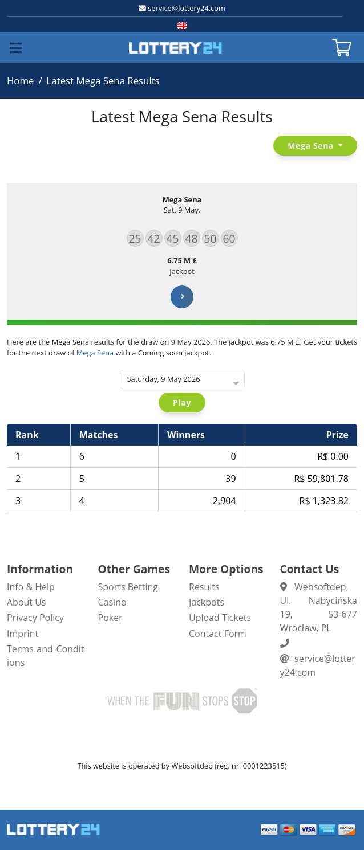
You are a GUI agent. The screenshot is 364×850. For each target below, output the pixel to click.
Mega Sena (95, 353)
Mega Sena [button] (312, 145)
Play (182, 402)
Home (20, 80)
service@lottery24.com (186, 8)
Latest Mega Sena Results (103, 80)
